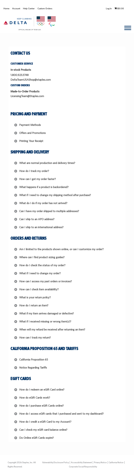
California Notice (116, 462)
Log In (109, 8)
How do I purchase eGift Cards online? (41, 405)
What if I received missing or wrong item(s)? (45, 321)
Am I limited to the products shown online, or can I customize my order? (61, 249)
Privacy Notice (100, 462)
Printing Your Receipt (31, 141)
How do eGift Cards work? (34, 397)
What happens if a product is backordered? (44, 187)
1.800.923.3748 (19, 75)
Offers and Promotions (32, 133)
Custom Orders (45, 8)
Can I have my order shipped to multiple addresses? (49, 211)
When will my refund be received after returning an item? (52, 329)
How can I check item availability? (39, 289)
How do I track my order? (34, 171)
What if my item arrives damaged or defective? (46, 313)
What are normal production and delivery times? (47, 163)
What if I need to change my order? (40, 273)
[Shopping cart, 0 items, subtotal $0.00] (119, 8)
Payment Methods (30, 125)
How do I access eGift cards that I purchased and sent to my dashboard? (61, 413)
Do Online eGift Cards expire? (36, 437)
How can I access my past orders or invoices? (45, 281)
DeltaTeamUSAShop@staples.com (30, 79)
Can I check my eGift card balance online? (43, 429)
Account (16, 8)
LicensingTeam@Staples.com (27, 96)
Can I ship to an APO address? (36, 219)
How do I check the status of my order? (42, 265)
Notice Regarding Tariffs (33, 367)
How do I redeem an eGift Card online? (41, 389)
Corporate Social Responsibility (83, 466)
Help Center (29, 8)
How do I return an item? (33, 305)
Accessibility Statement (81, 462)
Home (6, 8)
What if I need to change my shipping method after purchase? (55, 195)
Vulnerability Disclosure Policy (55, 462)
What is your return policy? (35, 297)
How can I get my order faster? (37, 179)
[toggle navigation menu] (127, 28)
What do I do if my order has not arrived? (43, 203)
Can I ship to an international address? (41, 227)
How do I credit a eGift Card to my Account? (45, 421)
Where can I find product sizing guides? (42, 257)
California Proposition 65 (33, 359)
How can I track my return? (35, 337)
